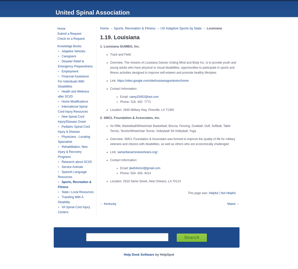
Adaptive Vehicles (74, 51)
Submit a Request (69, 33)
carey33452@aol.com (144, 97)
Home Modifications (75, 101)
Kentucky (110, 204)
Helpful (213, 193)
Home (61, 28)
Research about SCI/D (77, 162)
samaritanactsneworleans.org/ (137, 152)
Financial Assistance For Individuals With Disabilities (73, 81)
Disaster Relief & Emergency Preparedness (75, 64)
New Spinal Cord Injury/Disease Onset (72, 119)
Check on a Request (71, 38)
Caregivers (69, 56)
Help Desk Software (139, 254)
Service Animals (72, 167)
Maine (231, 204)
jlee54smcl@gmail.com (144, 168)
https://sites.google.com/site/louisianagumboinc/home (153, 80)
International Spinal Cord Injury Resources (73, 109)
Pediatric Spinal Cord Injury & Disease (74, 129)
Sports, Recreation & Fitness (134, 28)
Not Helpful (228, 193)
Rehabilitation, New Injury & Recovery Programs (73, 152)
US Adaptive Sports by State (181, 28)
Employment (70, 71)
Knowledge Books (69, 46)
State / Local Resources (78, 192)
